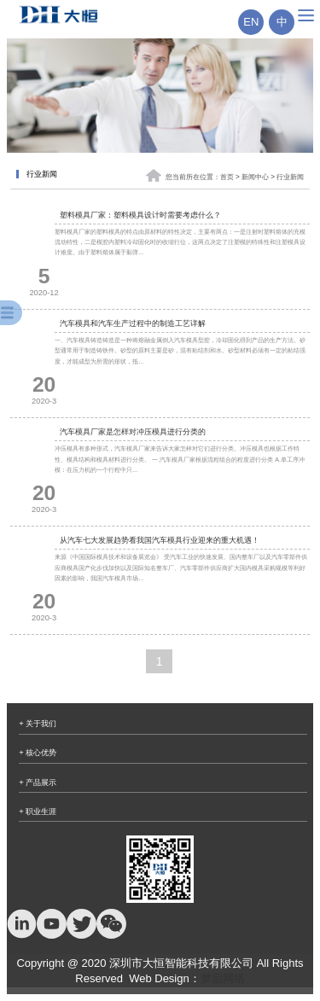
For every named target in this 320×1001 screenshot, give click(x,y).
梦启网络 (223, 978)
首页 (227, 178)
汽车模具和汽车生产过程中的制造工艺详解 (133, 323)
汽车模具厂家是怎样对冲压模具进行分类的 (133, 432)
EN (251, 21)
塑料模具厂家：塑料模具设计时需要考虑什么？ (140, 215)
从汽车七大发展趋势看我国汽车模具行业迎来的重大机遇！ (159, 540)
